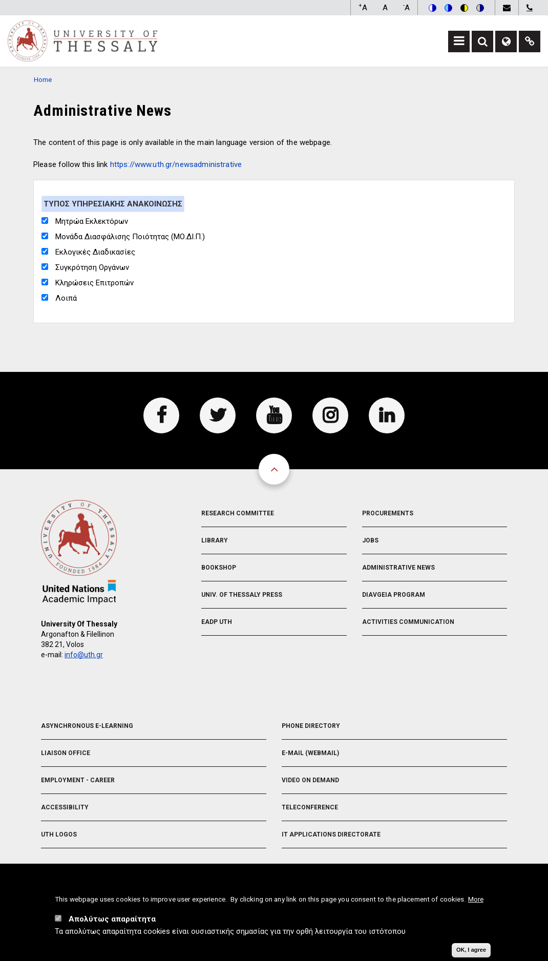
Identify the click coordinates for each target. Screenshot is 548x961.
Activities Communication (408, 621)
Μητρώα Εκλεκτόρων (91, 221)
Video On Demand (310, 780)
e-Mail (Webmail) (310, 753)
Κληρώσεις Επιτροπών (94, 282)
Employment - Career (78, 780)
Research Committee (237, 513)
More (475, 903)
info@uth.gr (84, 655)
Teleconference (310, 807)
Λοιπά (66, 298)
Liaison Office (65, 753)
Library (214, 540)
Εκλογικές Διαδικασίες (95, 252)
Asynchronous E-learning (87, 725)
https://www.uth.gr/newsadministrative (176, 164)
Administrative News (398, 567)
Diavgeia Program (393, 594)
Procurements (387, 513)
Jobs (370, 540)
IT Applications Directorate (331, 834)
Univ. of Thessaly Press (241, 594)
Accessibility (65, 807)
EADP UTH (216, 621)
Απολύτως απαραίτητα (112, 923)
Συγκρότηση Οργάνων (92, 267)
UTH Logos (59, 834)
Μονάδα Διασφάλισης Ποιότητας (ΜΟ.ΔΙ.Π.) (130, 236)
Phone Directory (311, 725)
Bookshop (218, 567)
